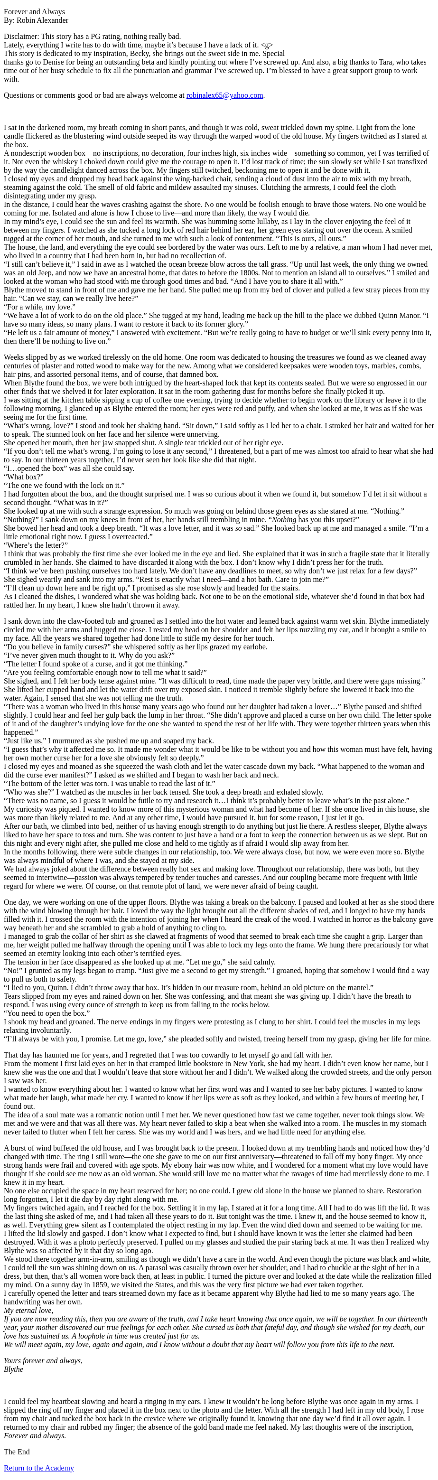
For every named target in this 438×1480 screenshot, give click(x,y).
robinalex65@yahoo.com (224, 95)
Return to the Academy (39, 1468)
